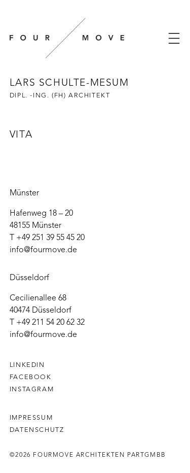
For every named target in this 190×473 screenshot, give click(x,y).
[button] (174, 38)
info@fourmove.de (43, 250)
